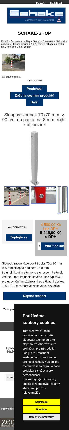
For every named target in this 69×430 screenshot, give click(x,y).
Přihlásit (56, 3)
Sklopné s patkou (13, 75)
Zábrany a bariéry (20, 41)
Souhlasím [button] (41, 401)
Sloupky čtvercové (43, 41)
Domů (40, 3)
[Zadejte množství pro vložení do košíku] (39, 246)
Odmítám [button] (41, 409)
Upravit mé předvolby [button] (41, 416)
